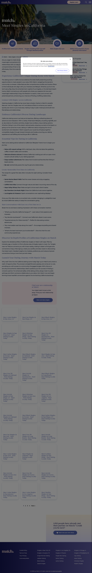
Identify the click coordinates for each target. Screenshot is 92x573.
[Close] (70, 59)
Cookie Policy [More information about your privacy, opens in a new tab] (51, 66)
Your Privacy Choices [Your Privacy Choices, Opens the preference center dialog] (62, 70)
